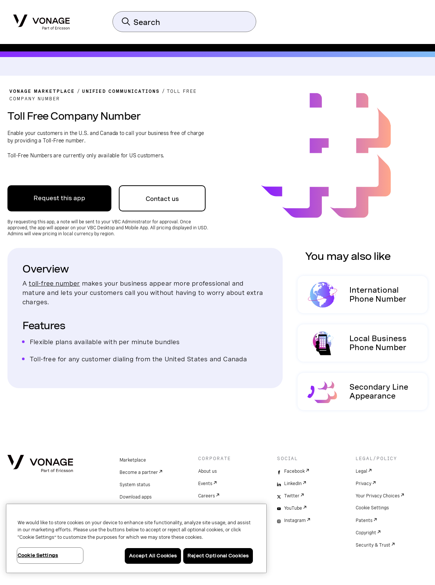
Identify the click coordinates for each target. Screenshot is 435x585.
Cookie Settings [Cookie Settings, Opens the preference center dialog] (38, 555)
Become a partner (139, 472)
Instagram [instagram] (295, 520)
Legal (361, 471)
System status (135, 484)
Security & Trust (373, 545)
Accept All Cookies (153, 556)
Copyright (366, 532)
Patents (364, 520)
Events (205, 483)
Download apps (136, 497)
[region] (136, 538)
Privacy (363, 483)
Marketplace (133, 460)
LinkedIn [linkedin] (293, 483)
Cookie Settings (372, 507)
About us (207, 471)
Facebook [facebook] (294, 471)
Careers (206, 495)
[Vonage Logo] (41, 20)
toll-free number (54, 283)
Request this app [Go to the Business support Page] (59, 198)
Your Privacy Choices (378, 495)
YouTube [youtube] (293, 508)
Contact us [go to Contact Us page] (162, 198)
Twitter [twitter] (291, 495)
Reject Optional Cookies (218, 556)
